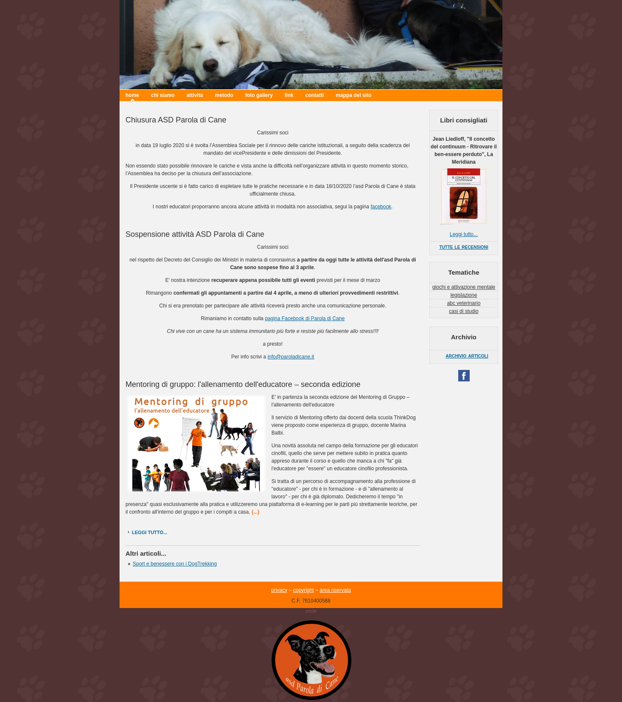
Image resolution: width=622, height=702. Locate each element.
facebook (381, 207)
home (132, 95)
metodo (224, 95)
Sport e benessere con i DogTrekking (175, 564)
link (289, 95)
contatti (314, 95)
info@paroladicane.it (291, 357)
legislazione (464, 295)
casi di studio (463, 311)
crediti (311, 611)
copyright (303, 590)
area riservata (335, 590)
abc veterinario (464, 303)
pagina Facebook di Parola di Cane (305, 318)
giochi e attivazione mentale (463, 287)
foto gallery (259, 95)
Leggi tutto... (149, 532)
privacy (279, 590)
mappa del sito (353, 95)
